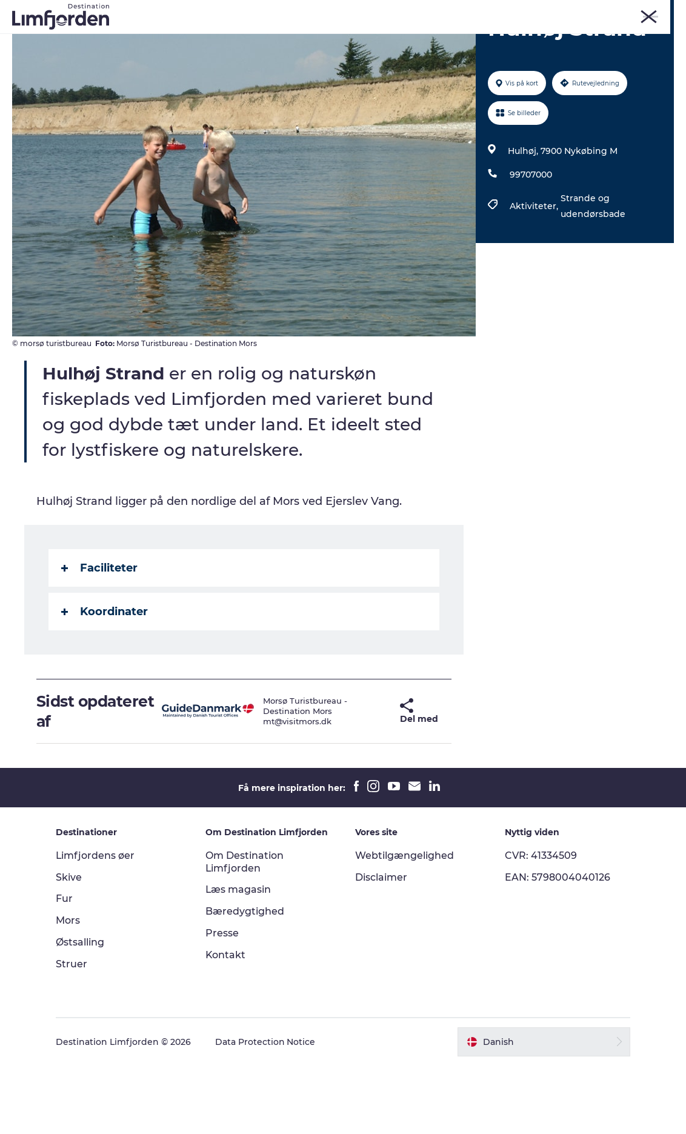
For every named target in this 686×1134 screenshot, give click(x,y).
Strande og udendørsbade (592, 275)
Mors (542, 11)
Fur (484, 11)
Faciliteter (99, 637)
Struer (574, 11)
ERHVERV (657, 11)
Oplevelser (182, 39)
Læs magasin (239, 958)
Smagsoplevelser (489, 39)
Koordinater (104, 680)
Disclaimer (381, 946)
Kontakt (226, 1023)
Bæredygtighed (245, 980)
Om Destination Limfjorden (245, 930)
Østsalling (81, 1011)
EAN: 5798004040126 (557, 946)
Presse (222, 1002)
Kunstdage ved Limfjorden (286, 39)
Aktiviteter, (534, 275)
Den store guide (429, 52)
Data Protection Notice (266, 1110)
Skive (511, 11)
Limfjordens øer (96, 924)
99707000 (530, 243)
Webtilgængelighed (404, 924)
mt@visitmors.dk (284, 790)
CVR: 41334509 (540, 924)
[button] (376, 780)
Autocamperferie (260, 52)
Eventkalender (398, 39)
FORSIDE (613, 11)
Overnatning (346, 52)
